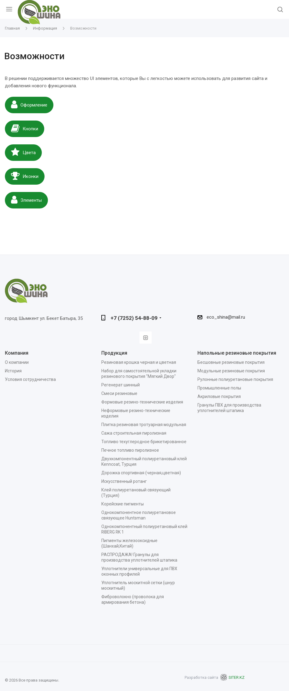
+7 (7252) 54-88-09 (133, 318)
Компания (16, 353)
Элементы (26, 199)
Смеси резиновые (119, 393)
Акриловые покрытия (219, 396)
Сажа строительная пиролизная (133, 433)
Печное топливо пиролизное (130, 450)
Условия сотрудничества (30, 379)
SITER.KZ (232, 677)
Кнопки (24, 128)
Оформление (29, 104)
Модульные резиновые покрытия (231, 370)
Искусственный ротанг (124, 481)
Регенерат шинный (120, 384)
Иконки (24, 175)
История (13, 370)
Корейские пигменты (122, 503)
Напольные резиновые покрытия (236, 353)
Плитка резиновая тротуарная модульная (143, 424)
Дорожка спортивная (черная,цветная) (141, 472)
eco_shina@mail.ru (226, 317)
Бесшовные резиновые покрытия (231, 362)
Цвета (23, 152)
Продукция (114, 353)
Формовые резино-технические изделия (142, 402)
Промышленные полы (219, 387)
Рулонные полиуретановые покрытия (235, 379)
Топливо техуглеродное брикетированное (143, 441)
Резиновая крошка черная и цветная (138, 362)
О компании (17, 362)
